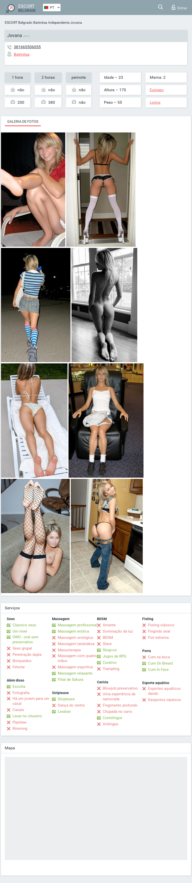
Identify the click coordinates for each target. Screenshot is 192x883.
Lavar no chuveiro (27, 716)
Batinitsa (40, 22)
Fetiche (18, 667)
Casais (18, 710)
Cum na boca (159, 657)
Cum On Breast (160, 663)
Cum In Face (158, 669)
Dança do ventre (71, 705)
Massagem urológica (75, 637)
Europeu (157, 90)
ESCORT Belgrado (18, 22)
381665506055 (27, 46)
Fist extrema (158, 637)
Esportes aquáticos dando (164, 691)
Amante (109, 625)
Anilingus (110, 724)
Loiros (155, 102)
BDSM (108, 637)
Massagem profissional (77, 625)
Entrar (179, 7)
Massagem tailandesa (76, 644)
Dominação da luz (118, 631)
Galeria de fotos (22, 121)
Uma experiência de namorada (119, 696)
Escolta (18, 686)
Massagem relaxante (75, 673)
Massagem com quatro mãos (77, 658)
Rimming (19, 728)
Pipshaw (19, 722)
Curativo (110, 662)
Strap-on (110, 650)
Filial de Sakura (70, 679)
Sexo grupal (22, 648)
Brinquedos (22, 661)
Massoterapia (69, 650)
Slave (107, 644)
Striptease (66, 699)
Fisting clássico (161, 625)
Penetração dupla (27, 654)
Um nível (19, 631)
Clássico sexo (24, 625)
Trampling (111, 669)
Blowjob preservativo (120, 688)
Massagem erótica (73, 631)
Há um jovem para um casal (30, 701)
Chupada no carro (117, 711)
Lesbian (64, 711)
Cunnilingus (112, 718)
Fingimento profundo (120, 705)
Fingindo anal (159, 631)
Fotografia (21, 693)
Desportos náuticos (164, 700)
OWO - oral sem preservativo (25, 639)
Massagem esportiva (75, 667)
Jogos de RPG (114, 656)
